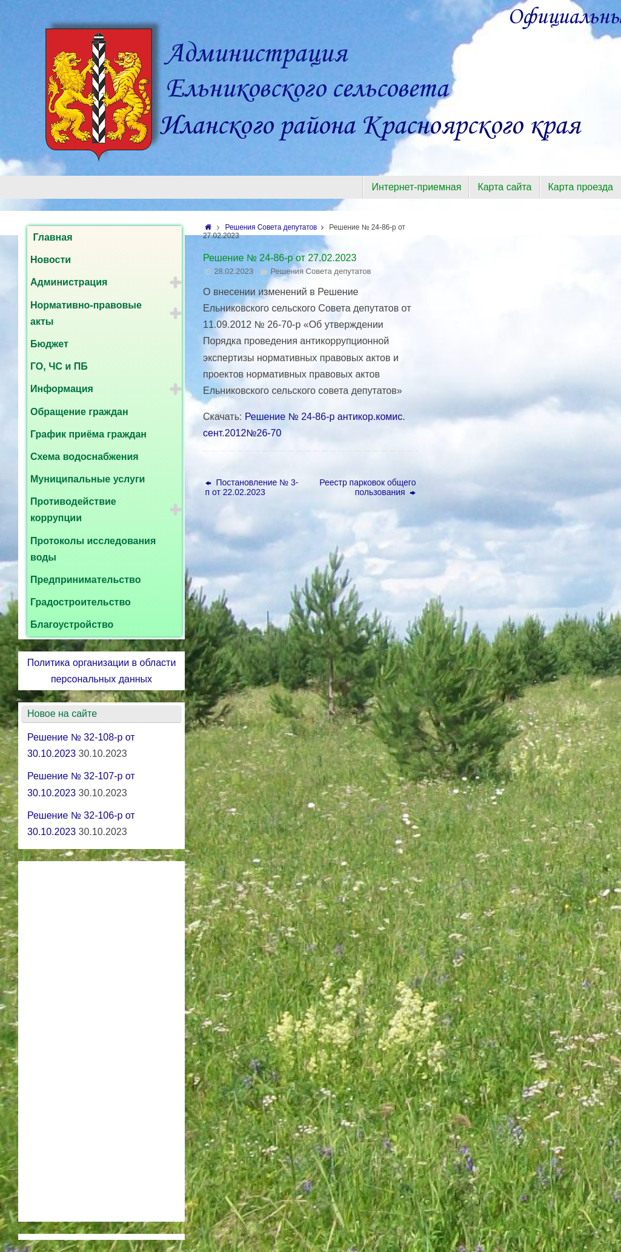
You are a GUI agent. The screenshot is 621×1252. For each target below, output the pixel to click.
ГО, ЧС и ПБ (59, 366)
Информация (61, 389)
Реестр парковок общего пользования (367, 487)
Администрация (68, 282)
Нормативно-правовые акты (86, 313)
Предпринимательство (85, 579)
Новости (50, 260)
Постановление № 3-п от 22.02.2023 (252, 487)
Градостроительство (80, 602)
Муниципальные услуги (87, 479)
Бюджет (49, 344)
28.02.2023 (233, 271)
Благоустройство (71, 624)
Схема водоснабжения (84, 456)
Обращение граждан (79, 412)
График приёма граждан (88, 434)
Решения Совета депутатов (277, 227)
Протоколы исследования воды (93, 549)
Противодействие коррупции (73, 509)
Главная (51, 237)
